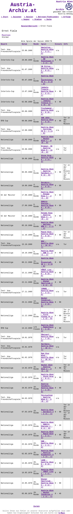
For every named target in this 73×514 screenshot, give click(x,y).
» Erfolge (66, 17)
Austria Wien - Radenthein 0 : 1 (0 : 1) (47, 328)
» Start (4, 17)
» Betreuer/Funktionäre (47, 17)
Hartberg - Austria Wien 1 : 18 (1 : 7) (47, 347)
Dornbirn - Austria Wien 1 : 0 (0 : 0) (47, 186)
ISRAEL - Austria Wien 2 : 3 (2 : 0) (47, 292)
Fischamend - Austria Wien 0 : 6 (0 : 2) (47, 111)
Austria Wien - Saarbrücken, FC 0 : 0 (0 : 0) (47, 80)
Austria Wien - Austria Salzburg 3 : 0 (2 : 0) (47, 172)
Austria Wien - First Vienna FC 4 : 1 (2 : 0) (47, 316)
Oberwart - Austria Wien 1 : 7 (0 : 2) (47, 338)
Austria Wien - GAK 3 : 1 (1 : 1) (47, 253)
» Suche (48, 19)
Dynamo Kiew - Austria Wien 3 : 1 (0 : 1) (46, 216)
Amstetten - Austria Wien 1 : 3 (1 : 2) (47, 51)
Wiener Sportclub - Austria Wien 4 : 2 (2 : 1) (47, 483)
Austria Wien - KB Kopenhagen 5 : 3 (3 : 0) (47, 60)
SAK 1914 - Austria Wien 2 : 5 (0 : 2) (47, 121)
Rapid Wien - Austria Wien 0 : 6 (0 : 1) (47, 235)
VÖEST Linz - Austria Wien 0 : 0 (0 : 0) (47, 273)
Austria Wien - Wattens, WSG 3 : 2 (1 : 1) (47, 226)
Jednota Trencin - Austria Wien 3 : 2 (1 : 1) (47, 91)
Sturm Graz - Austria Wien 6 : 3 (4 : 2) (47, 159)
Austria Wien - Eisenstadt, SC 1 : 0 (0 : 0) (47, 262)
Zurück (36, 506)
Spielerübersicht (29, 26)
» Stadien (37, 19)
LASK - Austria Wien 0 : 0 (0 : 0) (47, 463)
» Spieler (28, 17)
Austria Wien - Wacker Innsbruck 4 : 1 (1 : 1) (47, 494)
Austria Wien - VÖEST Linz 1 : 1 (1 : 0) (47, 473)
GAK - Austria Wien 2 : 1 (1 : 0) (47, 444)
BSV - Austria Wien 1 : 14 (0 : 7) (47, 244)
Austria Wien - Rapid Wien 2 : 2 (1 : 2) (47, 435)
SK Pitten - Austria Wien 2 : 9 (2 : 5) (47, 70)
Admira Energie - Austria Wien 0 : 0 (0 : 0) (47, 206)
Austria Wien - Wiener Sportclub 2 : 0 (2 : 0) (47, 282)
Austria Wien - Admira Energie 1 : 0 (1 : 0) (47, 425)
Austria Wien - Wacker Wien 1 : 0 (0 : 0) (47, 140)
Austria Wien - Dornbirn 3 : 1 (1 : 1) (47, 412)
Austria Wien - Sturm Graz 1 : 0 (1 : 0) (47, 377)
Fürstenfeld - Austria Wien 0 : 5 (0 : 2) (46, 398)
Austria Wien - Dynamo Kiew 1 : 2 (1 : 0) (47, 195)
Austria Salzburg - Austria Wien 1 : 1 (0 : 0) (47, 388)
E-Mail (62, 513)
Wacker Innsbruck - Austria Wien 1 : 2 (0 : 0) (47, 302)
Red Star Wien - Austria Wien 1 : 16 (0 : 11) (47, 358)
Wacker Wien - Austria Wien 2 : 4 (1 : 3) (46, 368)
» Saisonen (16, 17)
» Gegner (25, 19)
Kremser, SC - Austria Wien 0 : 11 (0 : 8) (46, 149)
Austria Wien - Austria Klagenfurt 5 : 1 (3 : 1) (47, 454)
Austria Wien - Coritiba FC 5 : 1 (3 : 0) (47, 130)
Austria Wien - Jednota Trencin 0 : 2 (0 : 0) (47, 102)
